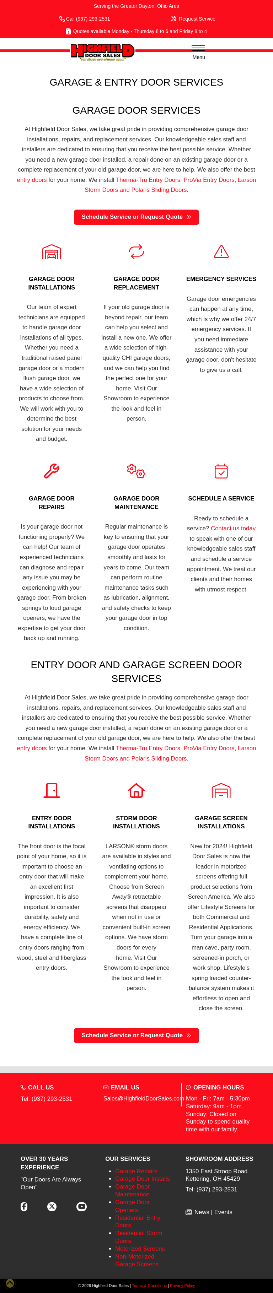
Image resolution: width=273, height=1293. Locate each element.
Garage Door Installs (142, 1178)
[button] (196, 52)
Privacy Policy (182, 1285)
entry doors (32, 180)
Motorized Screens (140, 1248)
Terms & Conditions (149, 1285)
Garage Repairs (136, 1171)
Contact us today (233, 528)
